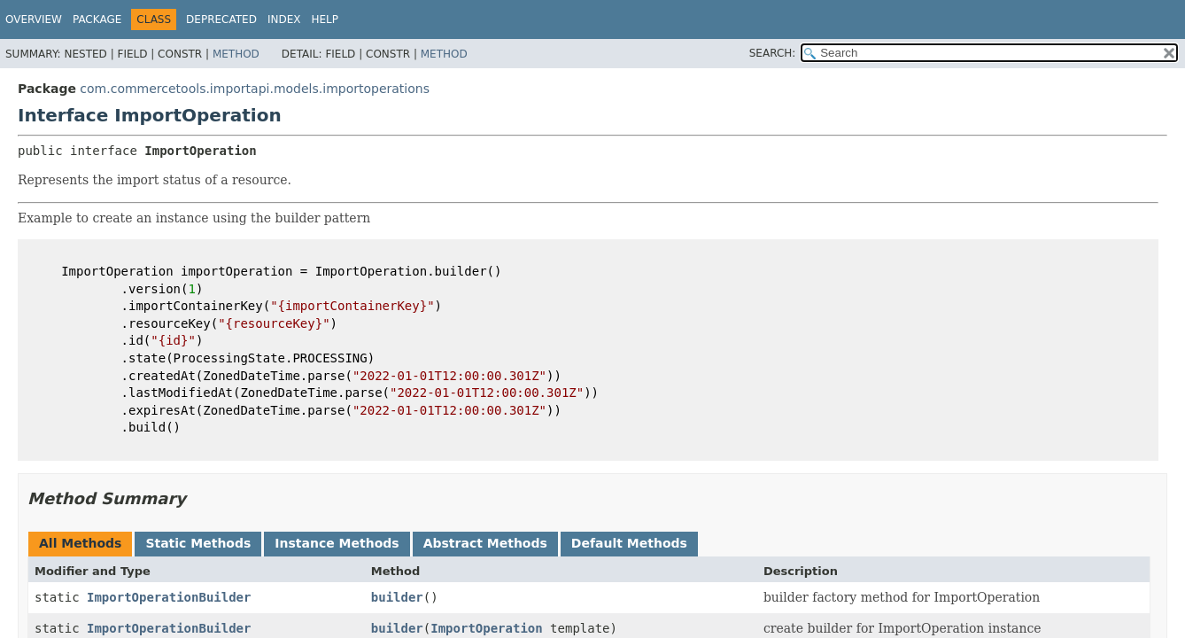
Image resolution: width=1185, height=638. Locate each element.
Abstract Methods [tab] (485, 543)
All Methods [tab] (80, 543)
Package (97, 19)
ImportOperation (486, 628)
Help (324, 19)
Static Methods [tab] (198, 543)
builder (397, 597)
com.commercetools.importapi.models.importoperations (255, 89)
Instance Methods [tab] (337, 543)
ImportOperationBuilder (169, 597)
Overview (33, 19)
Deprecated (221, 19)
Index (284, 19)
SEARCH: (772, 53)
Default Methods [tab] (629, 543)
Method (236, 54)
